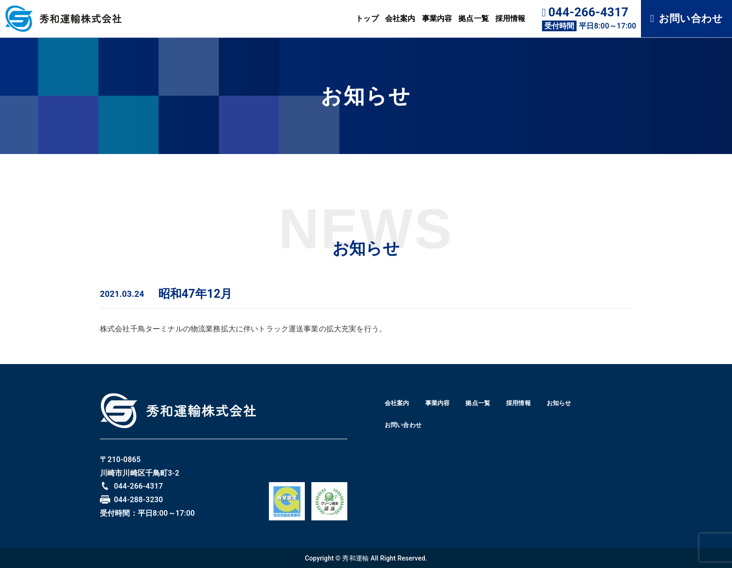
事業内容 (437, 18)
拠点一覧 (473, 18)
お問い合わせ (686, 18)
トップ (367, 18)
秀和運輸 (355, 558)
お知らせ (403, 428)
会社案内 (400, 18)
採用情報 (510, 18)
